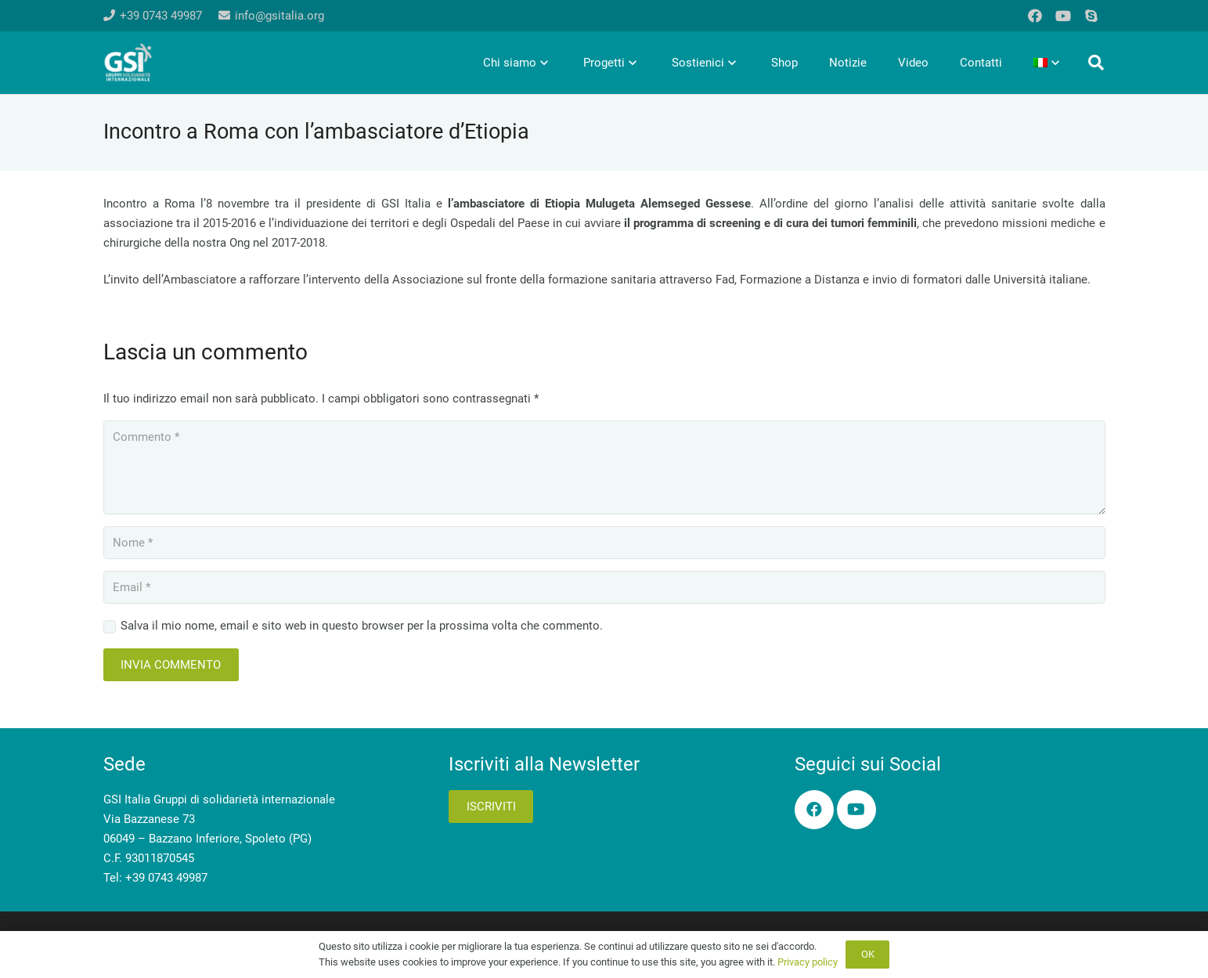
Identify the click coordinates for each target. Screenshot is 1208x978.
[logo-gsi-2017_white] (128, 62)
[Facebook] (1035, 16)
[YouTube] (1063, 16)
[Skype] (1091, 16)
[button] (1096, 62)
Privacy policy (807, 962)
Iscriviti (491, 806)
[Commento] (604, 467)
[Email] (604, 587)
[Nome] (604, 542)
